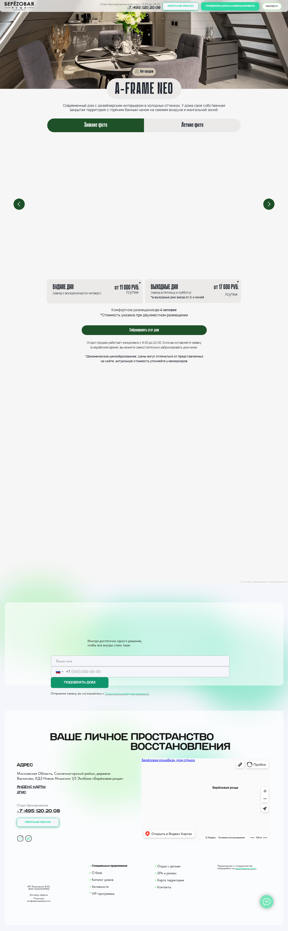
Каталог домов (102, 880)
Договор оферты (39, 894)
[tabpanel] (144, 204)
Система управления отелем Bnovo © (264, 581)
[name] (140, 661)
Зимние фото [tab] (95, 125)
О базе (97, 873)
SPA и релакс (167, 873)
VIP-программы (103, 894)
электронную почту (245, 868)
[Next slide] (268, 204)
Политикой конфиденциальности (127, 693)
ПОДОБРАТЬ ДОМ (79, 682)
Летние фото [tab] (192, 125)
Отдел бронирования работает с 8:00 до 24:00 (130, 4)
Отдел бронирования (32, 805)
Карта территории (170, 880)
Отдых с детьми (168, 866)
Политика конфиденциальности (38, 899)
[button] (180, 6)
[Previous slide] (19, 204)
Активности (100, 887)
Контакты (164, 887)
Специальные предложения (109, 865)
